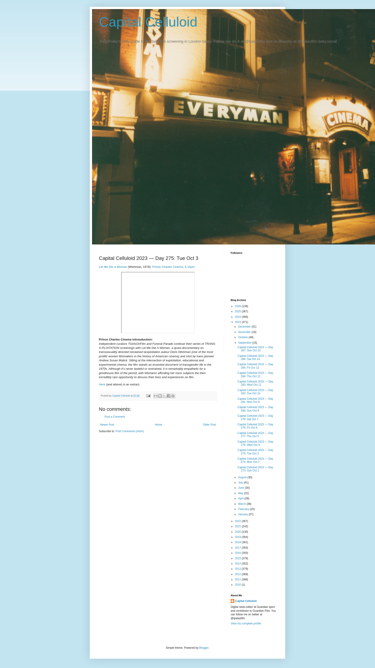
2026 (238, 306)
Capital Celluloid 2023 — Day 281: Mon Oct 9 (255, 400)
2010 (238, 584)
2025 (238, 311)
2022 (238, 521)
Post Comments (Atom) (129, 431)
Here (102, 384)
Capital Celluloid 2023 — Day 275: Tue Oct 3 (255, 452)
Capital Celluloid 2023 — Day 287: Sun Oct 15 (255, 349)
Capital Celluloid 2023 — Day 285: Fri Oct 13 (255, 366)
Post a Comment (115, 416)
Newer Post (107, 424)
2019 (238, 537)
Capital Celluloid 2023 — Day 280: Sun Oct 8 (255, 409)
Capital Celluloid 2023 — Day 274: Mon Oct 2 (255, 460)
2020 (238, 531)
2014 (238, 563)
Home (158, 424)
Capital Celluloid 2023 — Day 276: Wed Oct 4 (255, 443)
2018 (238, 542)
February (244, 509)
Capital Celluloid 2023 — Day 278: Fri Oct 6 (255, 426)
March (242, 503)
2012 (238, 574)
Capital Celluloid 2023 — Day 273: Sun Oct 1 (255, 469)
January (243, 514)
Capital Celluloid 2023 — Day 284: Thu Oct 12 (255, 374)
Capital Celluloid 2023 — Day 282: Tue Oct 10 (255, 392)
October (243, 337)
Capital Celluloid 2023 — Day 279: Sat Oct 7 (255, 417)
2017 (238, 547)
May (241, 493)
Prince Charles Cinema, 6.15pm (173, 267)
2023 (238, 322)
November (245, 332)
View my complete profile (246, 623)
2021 (238, 526)
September (245, 342)
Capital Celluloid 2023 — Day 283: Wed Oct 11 (255, 383)
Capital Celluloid (148, 22)
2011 (238, 579)
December (245, 326)
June (241, 487)
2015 (238, 558)
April (241, 498)
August (243, 477)
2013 (238, 568)
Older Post (209, 424)
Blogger (203, 647)
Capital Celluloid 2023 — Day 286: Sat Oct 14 (255, 357)
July (241, 482)
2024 (238, 316)
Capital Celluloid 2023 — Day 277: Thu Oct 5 (255, 434)
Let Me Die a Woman (113, 267)
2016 (238, 553)
